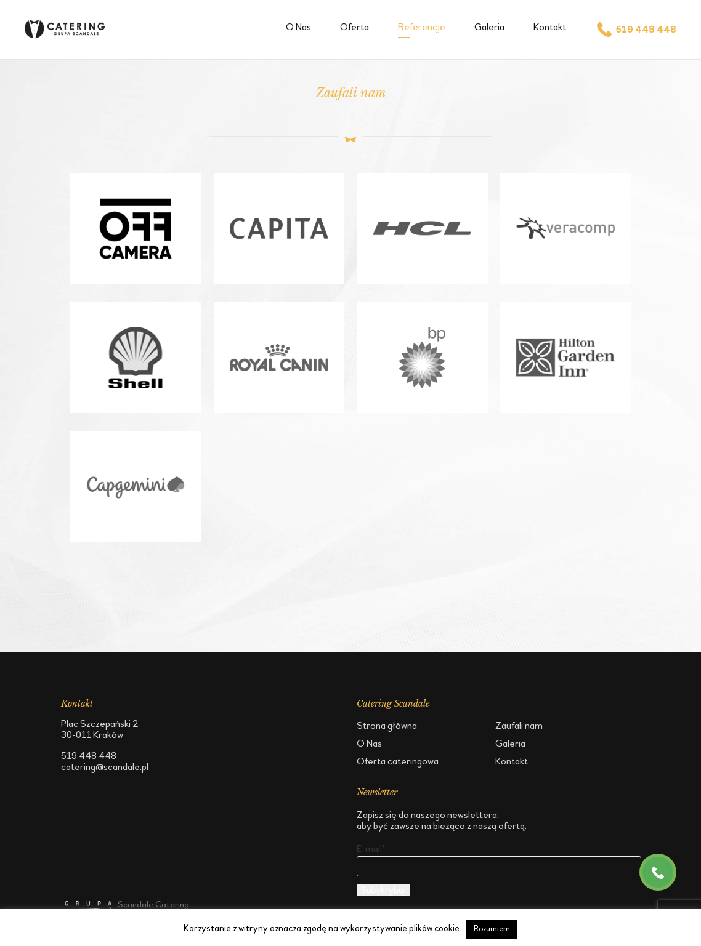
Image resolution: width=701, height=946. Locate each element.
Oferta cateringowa (398, 761)
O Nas (298, 27)
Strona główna (387, 725)
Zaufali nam (519, 725)
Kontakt (549, 27)
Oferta (354, 27)
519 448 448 (635, 29)
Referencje (421, 27)
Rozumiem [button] (492, 929)
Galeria (489, 27)
